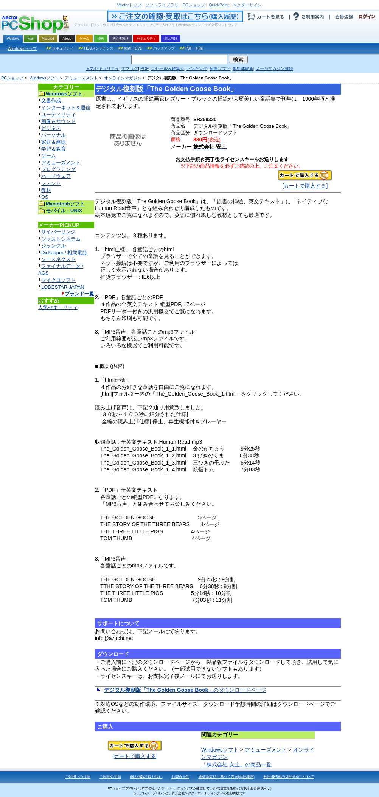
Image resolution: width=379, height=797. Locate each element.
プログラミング (58, 169)
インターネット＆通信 (65, 107)
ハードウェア (56, 176)
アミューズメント (81, 78)
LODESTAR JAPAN (62, 287)
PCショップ (12, 78)
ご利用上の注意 (77, 777)
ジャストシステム (61, 239)
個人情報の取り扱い (146, 777)
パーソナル (53, 135)
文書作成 (51, 100)
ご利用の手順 (110, 777)
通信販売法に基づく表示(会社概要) (227, 777)
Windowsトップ (22, 48)
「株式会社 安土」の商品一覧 (236, 764)
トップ (129, 5)
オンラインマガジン (122, 78)
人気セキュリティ (58, 307)
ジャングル (53, 246)
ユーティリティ (58, 114)
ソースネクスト (58, 259)
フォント (51, 183)
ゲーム (48, 155)
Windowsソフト (44, 78)
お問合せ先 (180, 777)
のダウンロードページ (185, 690)
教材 (46, 190)
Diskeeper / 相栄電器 (64, 252)
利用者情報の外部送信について (289, 777)
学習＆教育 (53, 149)
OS (44, 197)
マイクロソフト (58, 280)
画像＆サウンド (58, 121)
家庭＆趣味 (53, 142)
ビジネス (51, 128)
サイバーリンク (58, 232)
